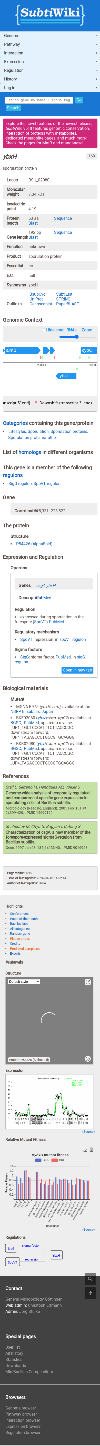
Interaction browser (22, 1421)
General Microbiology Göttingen (34, 1300)
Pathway (12, 44)
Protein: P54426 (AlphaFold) (29, 1060)
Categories (15, 424)
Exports (15, 954)
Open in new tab (77, 670)
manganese (71, 143)
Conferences (19, 914)
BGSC (16, 723)
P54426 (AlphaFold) (34, 544)
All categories (20, 929)
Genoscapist (40, 304)
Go (79, 100)
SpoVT (40, 622)
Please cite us (20, 939)
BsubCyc (37, 295)
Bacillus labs (19, 924)
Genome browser (20, 1408)
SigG (24, 657)
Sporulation (38, 432)
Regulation (14, 70)
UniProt (36, 299)
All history (14, 1354)
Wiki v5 (16, 129)
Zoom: (87, 330)
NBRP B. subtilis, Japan (32, 712)
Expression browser (23, 1427)
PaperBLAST (67, 304)
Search (13, 108)
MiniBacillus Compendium (29, 1372)
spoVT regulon (72, 640)
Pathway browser (21, 1415)
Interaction (13, 53)
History (10, 79)
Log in (9, 87)
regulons (13, 476)
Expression (14, 61)
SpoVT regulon (47, 484)
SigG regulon (20, 484)
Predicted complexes (25, 949)
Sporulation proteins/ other (32, 438)
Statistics (13, 1360)
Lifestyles (17, 432)
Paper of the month (24, 919)
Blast (33, 224)
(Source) (88, 1132)
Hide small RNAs (61, 330)
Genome (11, 35)
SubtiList (64, 295)
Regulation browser (22, 1433)
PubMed (43, 598)
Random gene (20, 934)
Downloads (15, 1366)
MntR (47, 143)
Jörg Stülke (29, 1312)
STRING (63, 299)
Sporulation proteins (69, 432)
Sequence (63, 219)
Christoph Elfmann (45, 1306)
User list (12, 1348)
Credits (15, 944)
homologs (29, 453)
